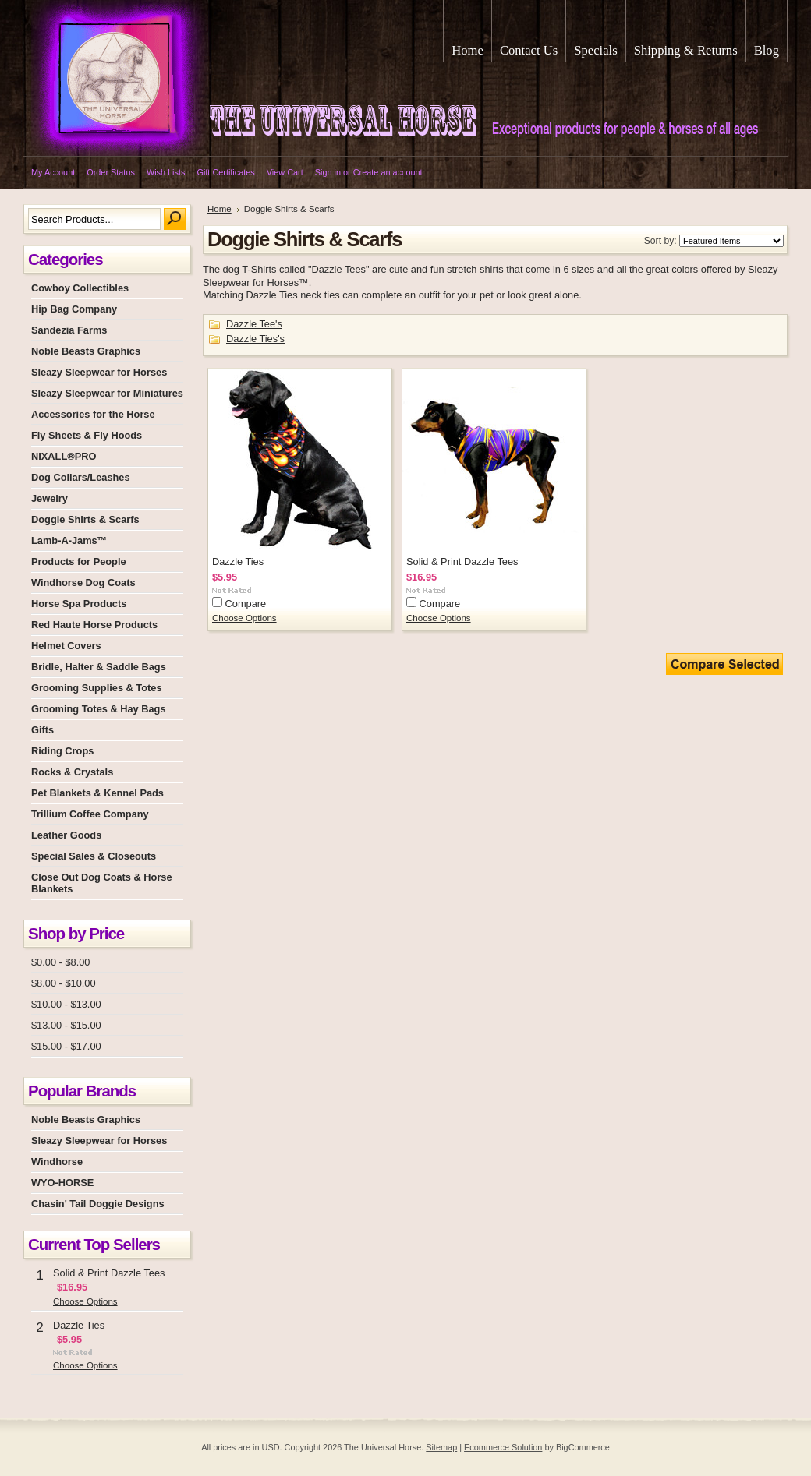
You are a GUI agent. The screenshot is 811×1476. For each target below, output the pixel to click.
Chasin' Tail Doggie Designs (98, 1203)
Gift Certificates (225, 172)
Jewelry (49, 498)
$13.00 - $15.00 (66, 1025)
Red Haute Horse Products (94, 624)
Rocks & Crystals (72, 772)
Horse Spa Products (78, 603)
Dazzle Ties (78, 1325)
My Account (53, 172)
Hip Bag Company (74, 309)
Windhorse (57, 1161)
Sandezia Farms (69, 330)
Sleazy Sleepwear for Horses (99, 372)
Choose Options (85, 1301)
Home (219, 209)
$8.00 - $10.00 (63, 983)
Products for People (78, 561)
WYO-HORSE (62, 1182)
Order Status (111, 172)
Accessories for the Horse (93, 414)
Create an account (388, 172)
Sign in (328, 172)
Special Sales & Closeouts (93, 856)
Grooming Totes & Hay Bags (98, 709)
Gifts (42, 730)
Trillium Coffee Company (90, 814)
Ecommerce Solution (503, 1447)
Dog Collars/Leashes (80, 477)
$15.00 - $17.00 (66, 1046)
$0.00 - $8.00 (60, 962)
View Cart (285, 172)
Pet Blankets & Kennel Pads (97, 793)
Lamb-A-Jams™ (69, 540)
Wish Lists (166, 172)
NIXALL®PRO (63, 456)
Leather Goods (66, 835)
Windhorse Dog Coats (83, 582)
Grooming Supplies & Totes (96, 688)
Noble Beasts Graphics (85, 351)
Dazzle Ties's (255, 338)
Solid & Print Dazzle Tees (109, 1273)
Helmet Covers (66, 645)
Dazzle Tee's (254, 324)
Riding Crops (62, 751)
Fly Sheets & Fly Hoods (86, 435)
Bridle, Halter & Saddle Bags (98, 667)
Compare (246, 603)
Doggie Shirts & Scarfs (85, 519)
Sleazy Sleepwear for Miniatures (107, 393)
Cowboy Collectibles (80, 288)
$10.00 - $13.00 (66, 1004)
